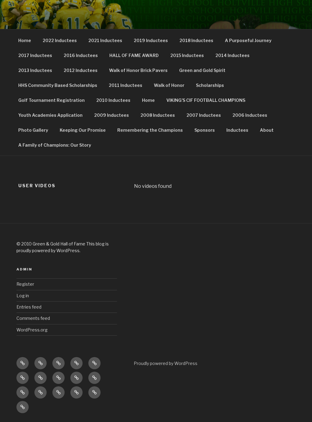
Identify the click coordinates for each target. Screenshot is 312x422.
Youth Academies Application (50, 115)
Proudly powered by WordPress (165, 363)
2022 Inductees (60, 40)
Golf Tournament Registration (51, 100)
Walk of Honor (169, 85)
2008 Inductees (157, 115)
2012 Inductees (81, 70)
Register (25, 284)
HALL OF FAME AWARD (134, 55)
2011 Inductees (125, 85)
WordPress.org (32, 329)
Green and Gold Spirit (202, 70)
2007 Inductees (203, 115)
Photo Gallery (33, 130)
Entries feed (28, 306)
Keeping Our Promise (83, 130)
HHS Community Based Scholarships (57, 85)
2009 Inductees (111, 115)
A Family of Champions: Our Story (54, 145)
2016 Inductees (81, 55)
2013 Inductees (35, 70)
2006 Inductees (249, 115)
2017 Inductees (35, 55)
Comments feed (33, 318)
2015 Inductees (187, 55)
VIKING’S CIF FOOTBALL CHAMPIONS (205, 100)
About (267, 130)
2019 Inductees (151, 40)
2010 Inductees (113, 100)
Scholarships (210, 85)
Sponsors (204, 130)
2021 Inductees (105, 40)
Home (24, 40)
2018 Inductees (196, 40)
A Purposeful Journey (248, 40)
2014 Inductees (232, 55)
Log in (22, 295)
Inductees (237, 130)
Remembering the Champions (150, 130)
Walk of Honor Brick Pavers (138, 70)
